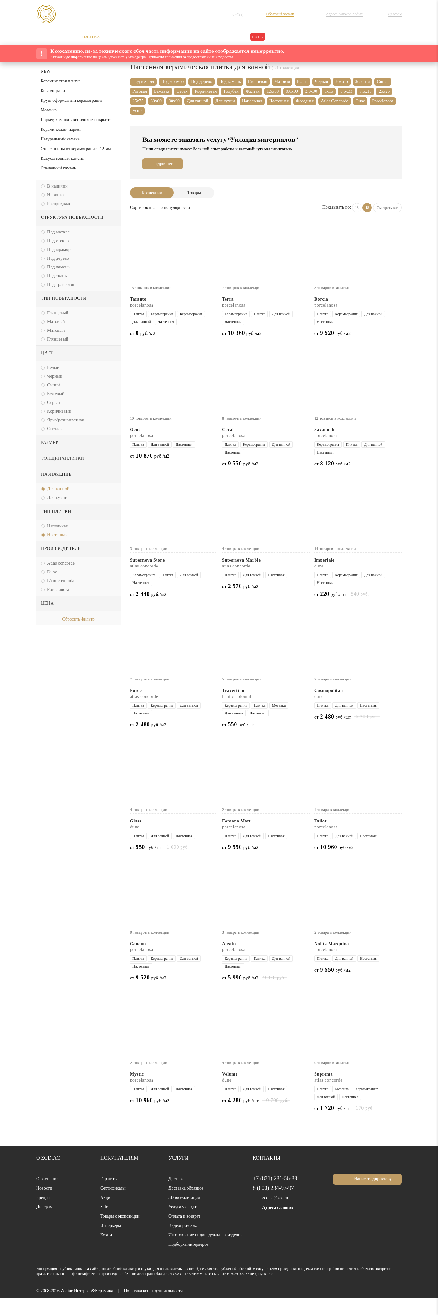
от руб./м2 (144, 350)
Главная (138, 76)
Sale (105, 1224)
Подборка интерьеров (192, 1261)
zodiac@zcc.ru (276, 1215)
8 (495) (244, 14)
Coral (229, 446)
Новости (45, 1205)
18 (352, 225)
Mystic (137, 1091)
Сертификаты (115, 1205)
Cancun (139, 961)
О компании (49, 1196)
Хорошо (412, 1299)
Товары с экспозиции (122, 1233)
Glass (136, 838)
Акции (106, 1214)
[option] (78, 708)
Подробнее (164, 181)
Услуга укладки (184, 1224)
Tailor (321, 838)
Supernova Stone (151, 577)
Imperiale (325, 577)
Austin (229, 961)
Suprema (325, 1091)
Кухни (106, 1252)
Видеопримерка (185, 1242)
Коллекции (152, 210)
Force (137, 707)
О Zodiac (48, 1175)
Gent (136, 446)
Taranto (140, 316)
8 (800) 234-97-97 (276, 1205)
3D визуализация (185, 1214)
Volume (230, 1091)
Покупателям (117, 1175)
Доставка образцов (189, 1205)
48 (363, 225)
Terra (229, 316)
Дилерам (45, 1224)
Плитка (180, 76)
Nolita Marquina (334, 961)
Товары (194, 210)
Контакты (265, 1175)
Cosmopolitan (330, 707)
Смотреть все (385, 225)
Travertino (234, 707)
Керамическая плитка (214, 76)
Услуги (177, 1175)
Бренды (44, 1214)
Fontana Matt (239, 838)
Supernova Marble (244, 577)
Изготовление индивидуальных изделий (209, 1252)
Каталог (159, 76)
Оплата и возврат (187, 1233)
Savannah (326, 446)
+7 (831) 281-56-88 (276, 1195)
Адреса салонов (280, 1225)
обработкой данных (154, 1296)
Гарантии (110, 1196)
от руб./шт (332, 611)
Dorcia (322, 316)
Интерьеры (112, 1242)
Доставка (178, 1196)
